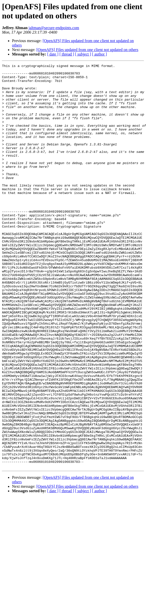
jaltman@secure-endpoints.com (53, 28)
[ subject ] (83, 54)
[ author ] (99, 54)
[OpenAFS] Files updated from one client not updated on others (87, 50)
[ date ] (52, 54)
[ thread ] (66, 54)
